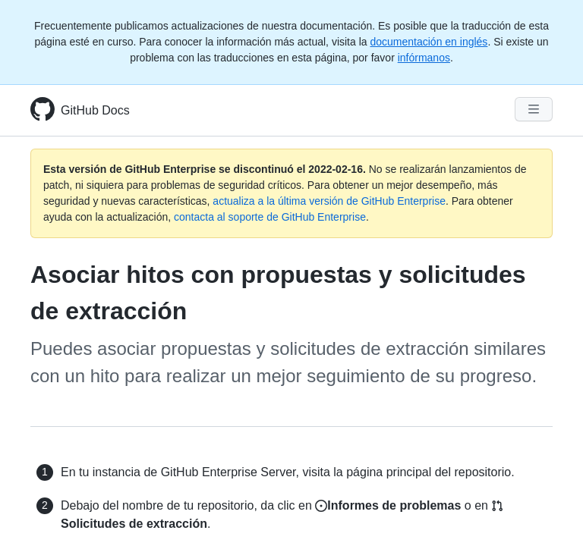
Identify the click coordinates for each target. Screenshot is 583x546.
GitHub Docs (95, 110)
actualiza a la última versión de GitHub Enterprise (329, 201)
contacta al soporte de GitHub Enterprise (270, 217)
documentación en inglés (428, 42)
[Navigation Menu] (534, 109)
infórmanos (424, 58)
